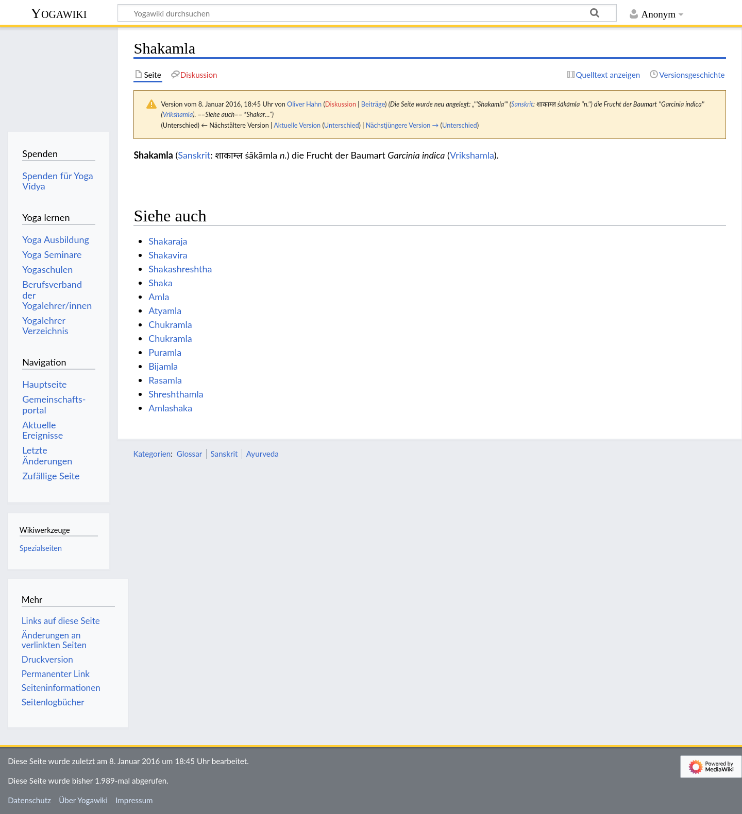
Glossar (189, 453)
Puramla (164, 352)
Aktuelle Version (297, 125)
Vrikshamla (178, 114)
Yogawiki (59, 13)
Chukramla (170, 324)
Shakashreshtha (180, 268)
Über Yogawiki (83, 800)
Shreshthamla (176, 394)
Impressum (134, 800)
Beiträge (373, 104)
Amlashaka (170, 407)
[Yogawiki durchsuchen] (367, 13)
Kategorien (152, 453)
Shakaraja (167, 241)
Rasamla (165, 380)
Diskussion (340, 104)
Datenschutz (29, 800)
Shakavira (167, 255)
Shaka (160, 282)
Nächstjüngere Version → (402, 125)
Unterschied (341, 125)
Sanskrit (522, 104)
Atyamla (164, 310)
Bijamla (163, 366)
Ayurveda (262, 453)
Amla (158, 296)
